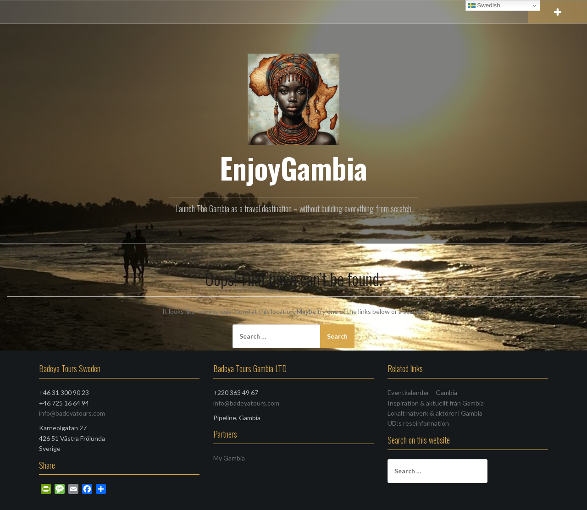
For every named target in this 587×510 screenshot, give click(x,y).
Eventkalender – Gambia (422, 392)
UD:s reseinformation (418, 423)
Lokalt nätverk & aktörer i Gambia (435, 413)
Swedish (484, 5)
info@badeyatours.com (72, 413)
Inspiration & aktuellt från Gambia (436, 403)
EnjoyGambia (293, 168)
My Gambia (229, 458)
